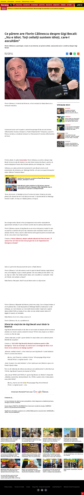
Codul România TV (57, 486)
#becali (10, 359)
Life (74, 5)
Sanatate (56, 5)
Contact (28, 486)
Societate (26, 5)
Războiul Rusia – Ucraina (28, 1)
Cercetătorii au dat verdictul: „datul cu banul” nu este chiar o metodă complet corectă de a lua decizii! (72, 136)
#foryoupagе (38, 357)
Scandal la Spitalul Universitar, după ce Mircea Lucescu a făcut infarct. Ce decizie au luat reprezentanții (72, 111)
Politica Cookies (8, 486)
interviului (23, 160)
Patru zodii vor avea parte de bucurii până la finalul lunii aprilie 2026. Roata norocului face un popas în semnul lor (72, 120)
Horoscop (18, 1)
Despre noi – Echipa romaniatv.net (41, 486)
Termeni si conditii (19, 486)
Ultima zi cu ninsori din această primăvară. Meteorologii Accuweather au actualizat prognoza (35, 8)
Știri (66, 133)
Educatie (49, 5)
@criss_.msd (11, 357)
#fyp (44, 357)
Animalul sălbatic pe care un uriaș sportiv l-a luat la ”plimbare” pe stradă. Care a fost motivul (52, 440)
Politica (19, 5)
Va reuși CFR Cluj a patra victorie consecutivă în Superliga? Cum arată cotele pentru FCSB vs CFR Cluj (10, 477)
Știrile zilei (3, 1)
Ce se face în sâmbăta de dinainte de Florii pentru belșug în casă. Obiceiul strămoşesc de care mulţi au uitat (10, 455)
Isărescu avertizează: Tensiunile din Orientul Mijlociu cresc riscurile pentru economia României (10, 440)
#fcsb (15, 359)
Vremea (63, 5)
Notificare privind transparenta (72, 486)
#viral (48, 357)
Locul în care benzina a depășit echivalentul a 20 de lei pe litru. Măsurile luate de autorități (72, 144)
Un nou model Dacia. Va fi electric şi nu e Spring (73, 454)
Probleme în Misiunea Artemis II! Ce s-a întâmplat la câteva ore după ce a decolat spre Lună (31, 440)
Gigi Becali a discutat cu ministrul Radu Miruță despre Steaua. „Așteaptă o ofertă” (34, 178)
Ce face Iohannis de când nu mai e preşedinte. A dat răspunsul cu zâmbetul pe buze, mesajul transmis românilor (29, 402)
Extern (69, 5)
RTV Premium (11, 1)
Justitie (42, 5)
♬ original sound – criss (24, 359)
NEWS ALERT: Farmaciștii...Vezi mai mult (73, 470)
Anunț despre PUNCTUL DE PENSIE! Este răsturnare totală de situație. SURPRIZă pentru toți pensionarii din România (28, 406)
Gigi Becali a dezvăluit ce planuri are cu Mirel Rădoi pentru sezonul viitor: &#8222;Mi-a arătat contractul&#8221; (29, 411)
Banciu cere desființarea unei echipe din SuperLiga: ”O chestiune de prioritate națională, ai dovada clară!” (31, 471)
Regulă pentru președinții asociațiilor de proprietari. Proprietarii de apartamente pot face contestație (72, 440)
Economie (34, 5)
